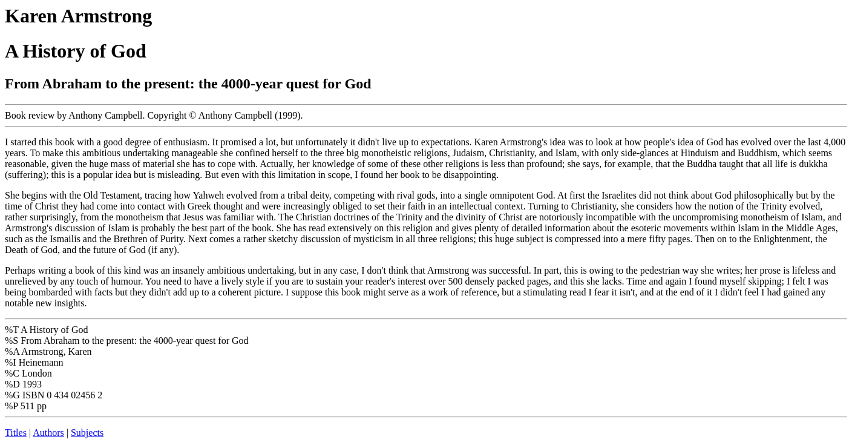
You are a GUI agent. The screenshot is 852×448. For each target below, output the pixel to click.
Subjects (87, 432)
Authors (48, 432)
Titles (16, 432)
